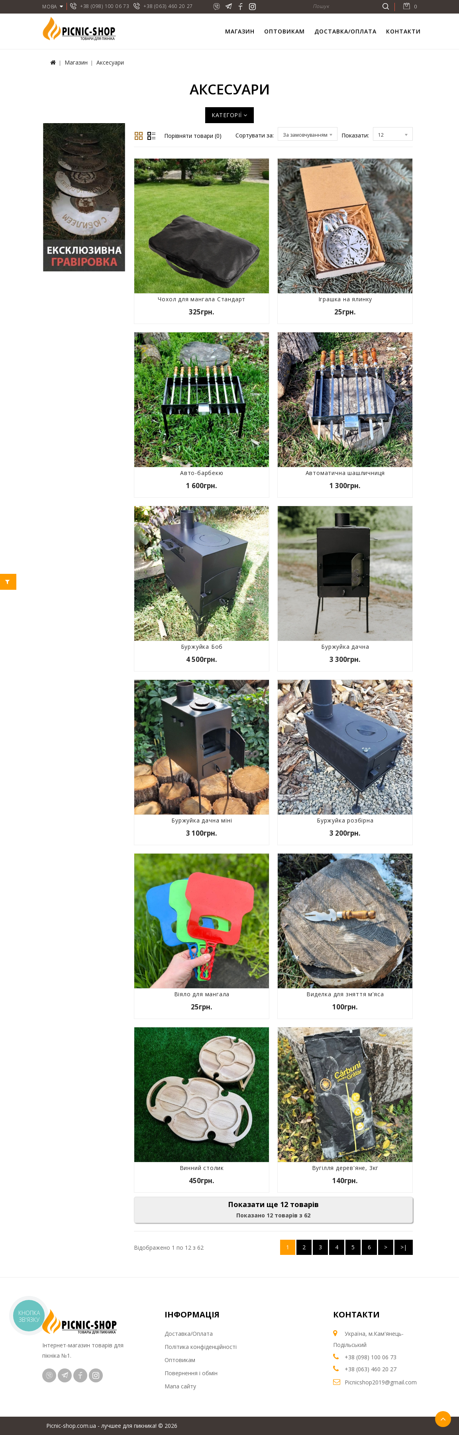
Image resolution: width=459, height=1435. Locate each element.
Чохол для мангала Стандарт (201, 299)
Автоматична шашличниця (345, 473)
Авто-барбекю (202, 473)
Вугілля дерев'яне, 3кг (345, 1168)
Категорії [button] (229, 115)
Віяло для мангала (202, 994)
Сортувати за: (254, 135)
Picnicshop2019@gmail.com (381, 1382)
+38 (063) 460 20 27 (168, 6)
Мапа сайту (180, 1386)
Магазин (240, 31)
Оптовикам (284, 31)
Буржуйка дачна (345, 646)
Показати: (355, 135)
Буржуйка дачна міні (201, 820)
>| (403, 1247)
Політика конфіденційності (201, 1347)
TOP (443, 1419)
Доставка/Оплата (345, 31)
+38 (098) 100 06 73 (104, 6)
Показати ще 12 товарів (273, 1204)
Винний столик (202, 1168)
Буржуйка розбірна (345, 820)
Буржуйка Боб (202, 646)
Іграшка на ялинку (345, 299)
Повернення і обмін (191, 1373)
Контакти (403, 31)
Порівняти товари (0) (193, 135)
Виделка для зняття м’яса (345, 994)
